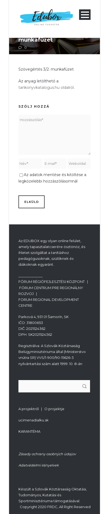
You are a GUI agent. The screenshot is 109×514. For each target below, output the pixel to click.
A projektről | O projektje (41, 409)
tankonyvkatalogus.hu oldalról (46, 87)
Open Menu (85, 14)
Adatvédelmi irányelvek (38, 465)
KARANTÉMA (29, 431)
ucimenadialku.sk (33, 420)
